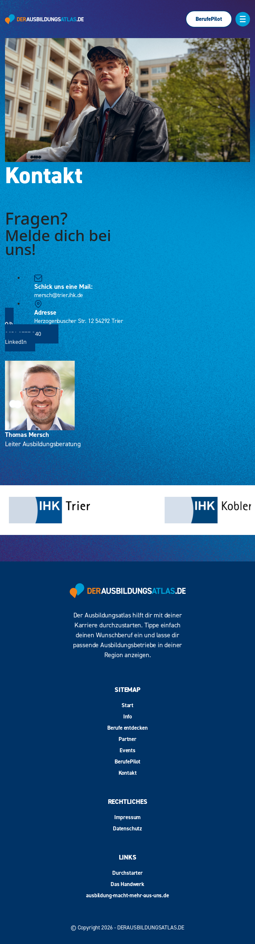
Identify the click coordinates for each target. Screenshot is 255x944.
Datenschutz (127, 828)
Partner (127, 739)
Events (127, 750)
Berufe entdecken (127, 727)
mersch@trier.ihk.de (58, 294)
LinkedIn (16, 341)
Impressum (127, 817)
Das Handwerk (127, 884)
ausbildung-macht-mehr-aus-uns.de (127, 895)
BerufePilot (209, 19)
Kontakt (128, 772)
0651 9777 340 (127, 329)
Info (127, 716)
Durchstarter (127, 872)
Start (127, 705)
